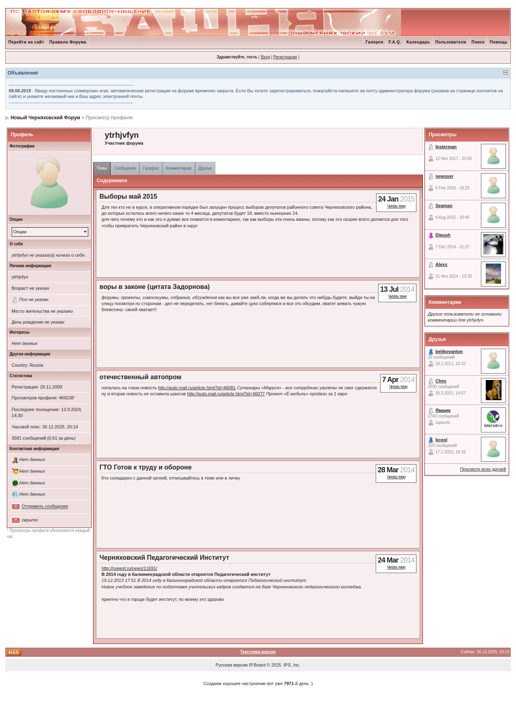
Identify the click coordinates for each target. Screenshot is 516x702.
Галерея (374, 42)
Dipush (442, 235)
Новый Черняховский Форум (45, 117)
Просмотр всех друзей (483, 469)
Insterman (446, 146)
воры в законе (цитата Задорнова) (155, 286)
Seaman (443, 205)
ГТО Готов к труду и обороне (146, 467)
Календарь (418, 42)
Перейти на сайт (26, 42)
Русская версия (232, 665)
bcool (441, 439)
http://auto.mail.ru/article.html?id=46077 (226, 393)
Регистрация (285, 57)
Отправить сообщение (45, 506)
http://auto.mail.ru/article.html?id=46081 (197, 387)
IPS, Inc (292, 665)
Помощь (499, 42)
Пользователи (450, 42)
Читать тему (396, 206)
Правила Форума (67, 42)
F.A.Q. (395, 42)
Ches (440, 380)
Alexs (441, 264)
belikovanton (449, 351)
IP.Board (257, 665)
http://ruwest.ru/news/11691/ (129, 568)
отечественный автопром (140, 377)
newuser (444, 176)
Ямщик (443, 410)
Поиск (478, 42)
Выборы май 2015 (128, 196)
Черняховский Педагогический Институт (164, 557)
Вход (265, 57)
